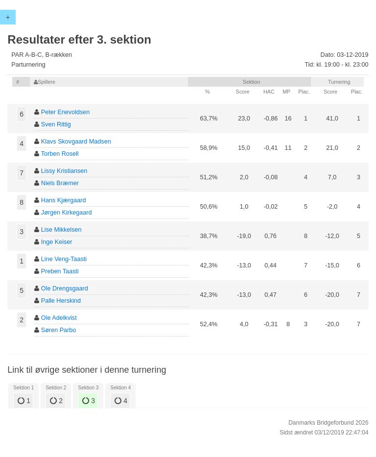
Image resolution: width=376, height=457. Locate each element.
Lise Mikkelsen (61, 229)
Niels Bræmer (60, 183)
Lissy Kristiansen (64, 171)
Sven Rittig (56, 124)
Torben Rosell (60, 153)
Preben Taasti (60, 271)
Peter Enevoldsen (65, 112)
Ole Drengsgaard (64, 288)
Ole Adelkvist (59, 317)
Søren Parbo (58, 330)
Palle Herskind (61, 300)
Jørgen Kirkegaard (66, 212)
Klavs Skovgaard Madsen (76, 141)
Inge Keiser (56, 242)
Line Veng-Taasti (64, 259)
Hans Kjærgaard (63, 200)
